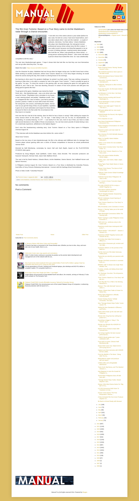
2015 (98, 442)
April (99, 412)
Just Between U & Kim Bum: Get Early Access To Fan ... (109, 94)
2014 (98, 445)
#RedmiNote (102, 33)
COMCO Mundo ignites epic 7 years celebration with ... (109, 338)
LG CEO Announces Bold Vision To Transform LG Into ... (108, 389)
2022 (98, 423)
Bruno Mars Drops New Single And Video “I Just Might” (41, 272)
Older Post (85, 234)
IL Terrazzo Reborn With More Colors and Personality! (41, 243)
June (100, 407)
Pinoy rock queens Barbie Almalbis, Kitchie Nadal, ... (108, 156)
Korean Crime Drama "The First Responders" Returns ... (107, 393)
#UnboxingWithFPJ (112, 33)
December (101, 54)
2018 (98, 434)
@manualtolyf (102, 29)
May (99, 410)
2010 (98, 455)
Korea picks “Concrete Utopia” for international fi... (108, 81)
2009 (98, 458)
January (100, 420)
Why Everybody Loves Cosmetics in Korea (111, 206)
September (101, 62)
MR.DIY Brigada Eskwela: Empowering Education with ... (109, 194)
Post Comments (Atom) (31, 238)
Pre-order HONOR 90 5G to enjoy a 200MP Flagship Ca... (108, 186)
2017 (98, 437)
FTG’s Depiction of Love (105, 118)
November (101, 57)
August (100, 65)
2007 (98, 463)
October (100, 60)
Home (52, 234)
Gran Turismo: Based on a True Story (51, 179)
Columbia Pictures (35, 179)
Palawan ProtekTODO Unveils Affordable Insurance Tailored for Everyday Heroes (49, 282)
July (99, 404)
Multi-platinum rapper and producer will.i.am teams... (108, 359)
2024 (98, 49)
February (101, 418)
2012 (98, 450)
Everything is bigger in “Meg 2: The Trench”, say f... (108, 321)
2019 (98, 431)
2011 (98, 453)
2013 (98, 447)
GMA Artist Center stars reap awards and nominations (41, 253)
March (100, 415)
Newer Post (19, 234)
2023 (98, 52)
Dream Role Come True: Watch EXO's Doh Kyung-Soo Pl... (109, 346)
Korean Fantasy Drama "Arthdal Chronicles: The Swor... (107, 299)
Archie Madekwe (24, 179)
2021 (98, 426)
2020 (98, 429)
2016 (98, 439)
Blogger (85, 492)
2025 (98, 47)
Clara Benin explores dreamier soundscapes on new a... (107, 190)
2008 (98, 460)
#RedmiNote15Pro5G (116, 31)
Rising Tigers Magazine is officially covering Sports (108, 295)
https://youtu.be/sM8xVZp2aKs (37, 68)
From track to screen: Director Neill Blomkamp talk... (108, 342)
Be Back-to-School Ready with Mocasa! (110, 401)
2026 (98, 44)
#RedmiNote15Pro (104, 31)
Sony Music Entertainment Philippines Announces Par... (109, 122)
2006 (98, 466)
